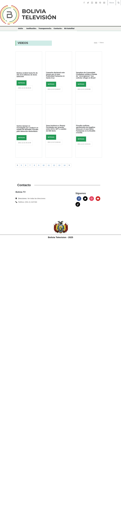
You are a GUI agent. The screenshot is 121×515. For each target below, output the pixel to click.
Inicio (20, 28)
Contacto (58, 28)
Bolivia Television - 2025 (60, 237)
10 (43, 165)
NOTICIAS (21, 83)
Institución (31, 28)
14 (64, 165)
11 (49, 165)
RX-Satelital (69, 28)
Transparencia (44, 28)
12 (54, 165)
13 (59, 165)
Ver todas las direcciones (36, 198)
